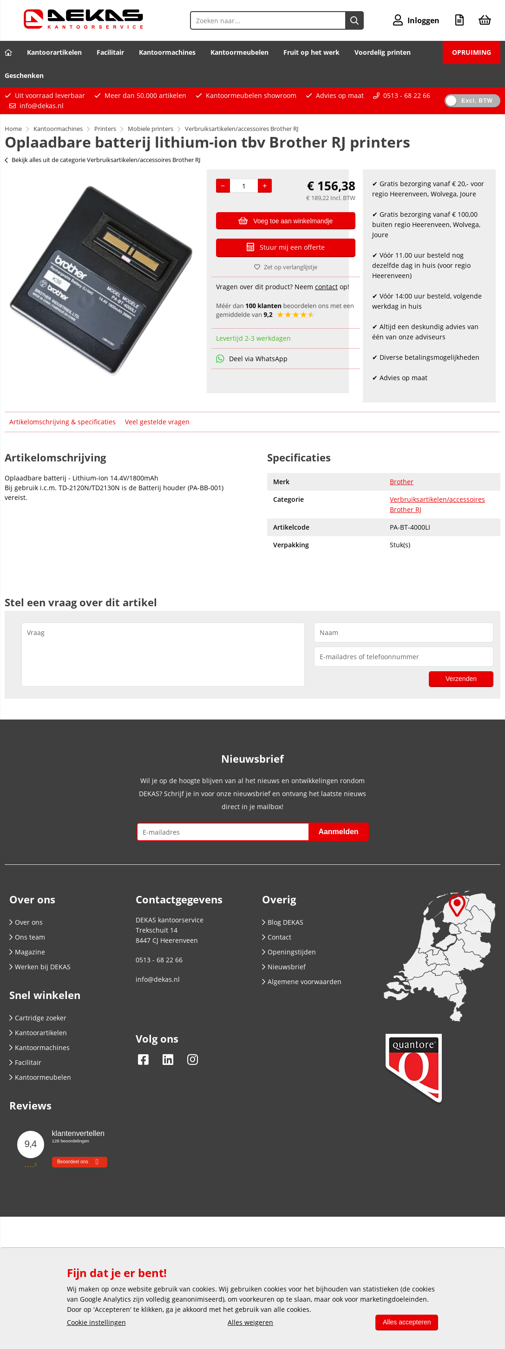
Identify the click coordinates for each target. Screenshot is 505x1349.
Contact (276, 937)
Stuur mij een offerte (286, 247)
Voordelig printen (382, 52)
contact (326, 286)
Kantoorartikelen (54, 52)
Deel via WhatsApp (252, 358)
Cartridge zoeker (37, 1017)
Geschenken (24, 75)
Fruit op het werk (311, 52)
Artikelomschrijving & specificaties (62, 421)
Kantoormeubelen (239, 52)
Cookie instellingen (96, 1322)
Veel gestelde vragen (157, 421)
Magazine (27, 951)
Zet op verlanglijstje (285, 267)
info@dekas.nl (42, 105)
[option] (101, 280)
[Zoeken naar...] (354, 20)
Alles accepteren (407, 1322)
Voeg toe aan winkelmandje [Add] (285, 220)
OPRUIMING (471, 52)
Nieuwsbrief (284, 966)
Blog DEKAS (282, 922)
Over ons (26, 922)
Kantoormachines (167, 52)
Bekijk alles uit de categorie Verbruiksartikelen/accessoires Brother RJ (102, 160)
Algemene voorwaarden (301, 981)
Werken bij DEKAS (40, 966)
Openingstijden (289, 951)
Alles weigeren (250, 1322)
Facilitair (110, 52)
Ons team (27, 937)
